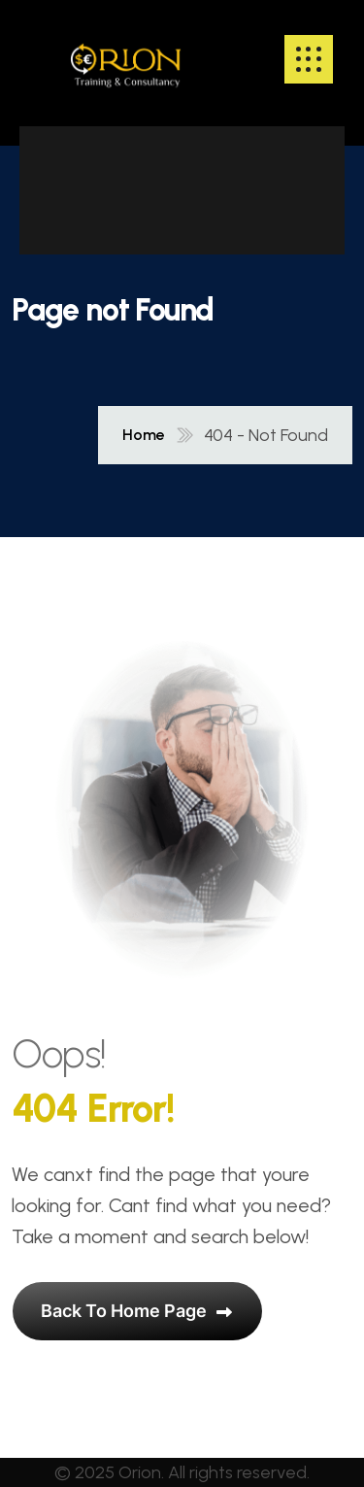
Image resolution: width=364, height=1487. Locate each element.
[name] (125, 59)
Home (143, 435)
